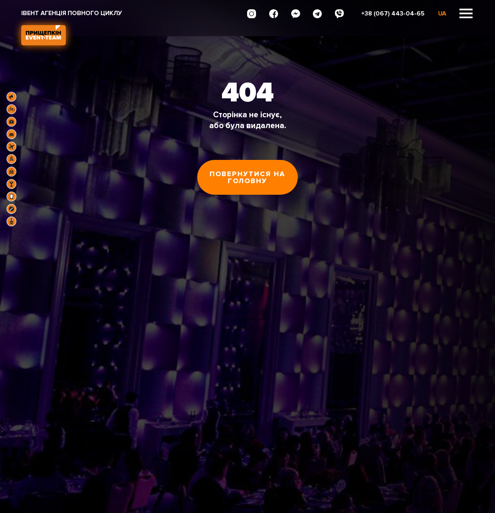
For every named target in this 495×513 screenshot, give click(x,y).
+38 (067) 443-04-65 (393, 13)
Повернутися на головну (247, 177)
